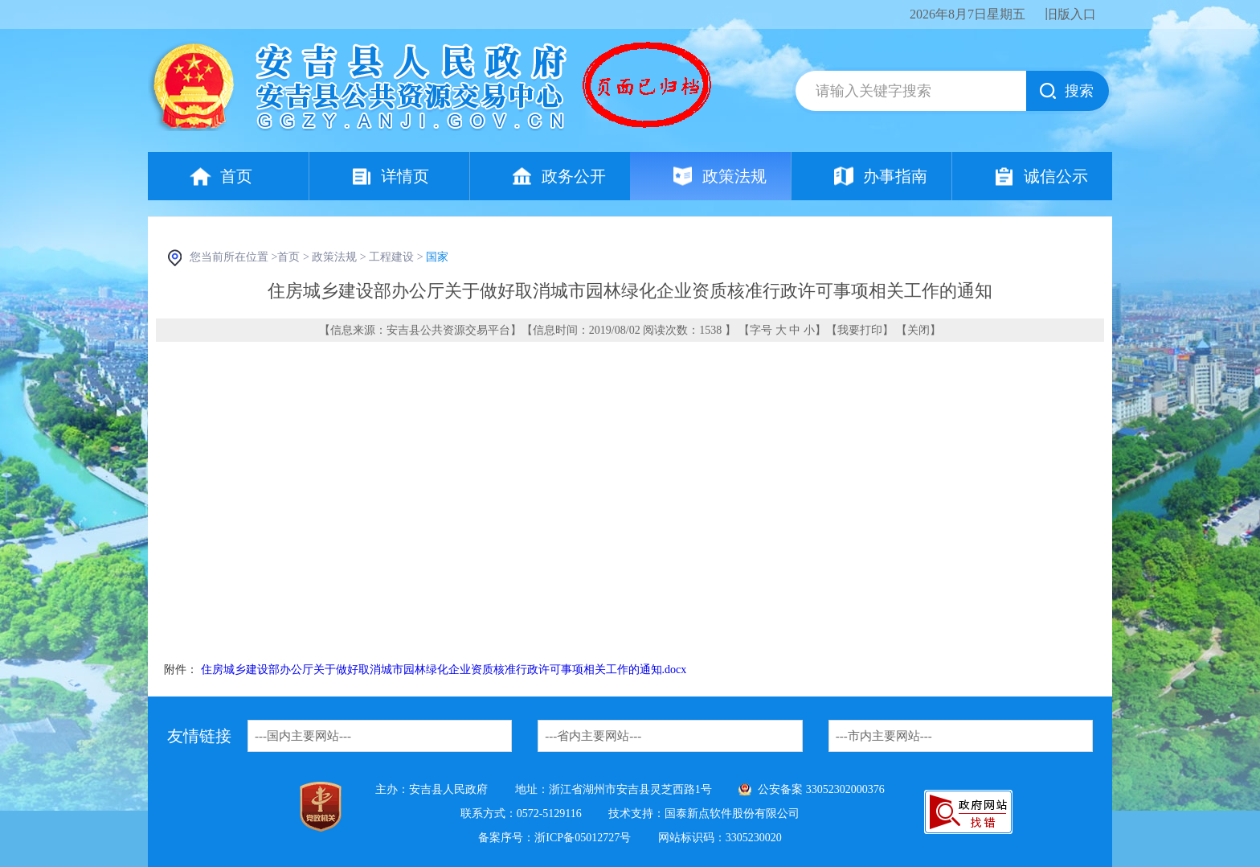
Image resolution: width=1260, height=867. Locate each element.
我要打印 (859, 330)
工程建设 (391, 257)
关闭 (918, 330)
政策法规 (734, 176)
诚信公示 (1056, 176)
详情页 (405, 176)
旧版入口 (1070, 14)
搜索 (1079, 91)
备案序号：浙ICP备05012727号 (554, 838)
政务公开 (574, 176)
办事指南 (895, 176)
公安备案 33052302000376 (821, 789)
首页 (236, 176)
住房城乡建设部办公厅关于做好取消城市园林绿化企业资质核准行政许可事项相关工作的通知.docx (444, 670)
